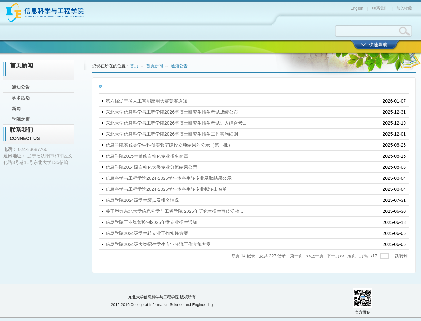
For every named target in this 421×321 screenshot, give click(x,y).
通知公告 (21, 87)
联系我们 (380, 8)
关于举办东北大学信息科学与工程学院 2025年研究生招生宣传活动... (174, 211)
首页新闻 (21, 65)
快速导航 (378, 44)
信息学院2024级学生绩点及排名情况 (142, 200)
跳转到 (402, 255)
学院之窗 (21, 119)
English (356, 8)
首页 (134, 65)
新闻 (16, 108)
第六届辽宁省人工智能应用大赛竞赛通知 (146, 101)
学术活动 (21, 97)
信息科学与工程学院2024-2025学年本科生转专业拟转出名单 (166, 189)
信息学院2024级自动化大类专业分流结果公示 (151, 167)
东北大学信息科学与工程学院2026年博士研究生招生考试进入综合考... (176, 123)
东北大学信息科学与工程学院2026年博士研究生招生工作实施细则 (172, 134)
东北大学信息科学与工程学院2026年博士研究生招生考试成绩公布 (172, 112)
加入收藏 (404, 8)
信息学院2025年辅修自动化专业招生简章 (147, 156)
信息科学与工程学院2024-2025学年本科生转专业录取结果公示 (169, 178)
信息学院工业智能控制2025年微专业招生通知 (151, 222)
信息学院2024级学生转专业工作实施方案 (147, 233)
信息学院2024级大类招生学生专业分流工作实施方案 (158, 244)
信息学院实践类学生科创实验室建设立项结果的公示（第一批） (169, 145)
